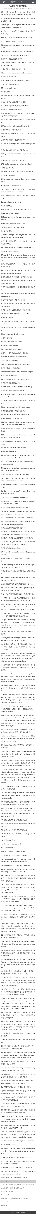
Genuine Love (6, 1202)
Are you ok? (5, 1195)
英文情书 (13, 2)
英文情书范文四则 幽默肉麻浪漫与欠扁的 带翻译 (17, 1184)
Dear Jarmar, (5, 1209)
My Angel (4, 1205)
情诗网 (3, 2)
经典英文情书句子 (7, 1191)
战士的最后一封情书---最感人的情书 (13, 1188)
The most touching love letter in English (14, 1198)
